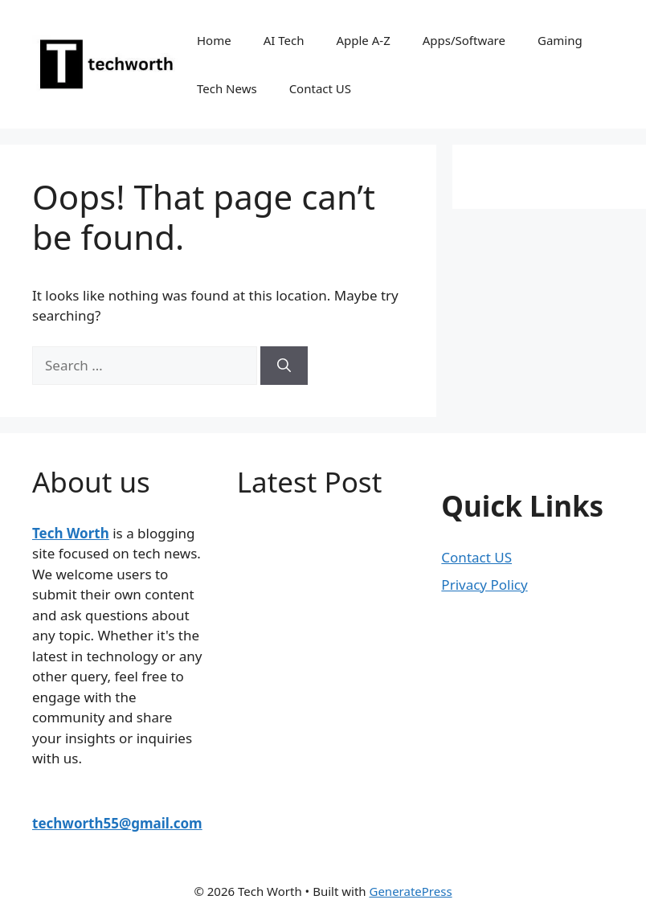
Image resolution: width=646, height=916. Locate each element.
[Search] (284, 365)
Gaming (560, 40)
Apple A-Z (363, 40)
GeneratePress (410, 891)
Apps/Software (464, 40)
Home (214, 40)
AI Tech (284, 40)
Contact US (320, 88)
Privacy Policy (484, 584)
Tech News (227, 88)
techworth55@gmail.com (117, 823)
